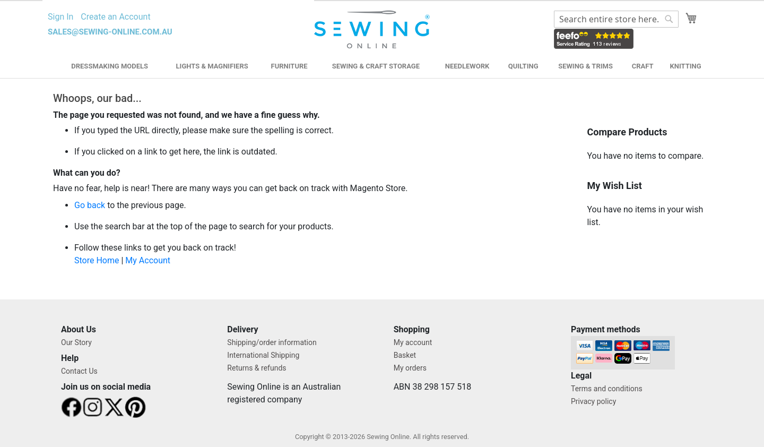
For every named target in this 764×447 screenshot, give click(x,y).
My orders (410, 368)
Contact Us (79, 371)
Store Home (96, 260)
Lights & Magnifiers (212, 66)
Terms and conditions (607, 388)
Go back (89, 205)
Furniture (289, 66)
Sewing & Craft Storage (376, 66)
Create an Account (115, 17)
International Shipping (263, 355)
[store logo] (373, 29)
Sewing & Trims (585, 66)
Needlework (467, 66)
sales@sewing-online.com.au (110, 32)
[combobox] (616, 19)
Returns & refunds (256, 368)
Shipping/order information (271, 342)
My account (413, 342)
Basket (405, 355)
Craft (643, 66)
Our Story (76, 342)
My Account (147, 260)
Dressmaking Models (109, 66)
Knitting (685, 66)
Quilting (523, 66)
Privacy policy (593, 401)
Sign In (60, 17)
